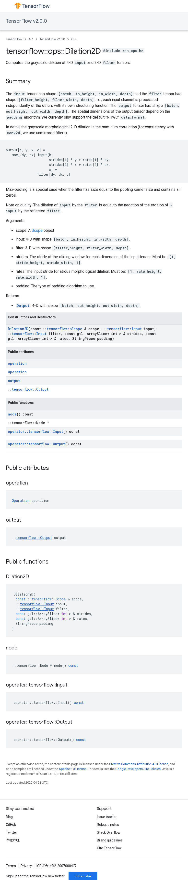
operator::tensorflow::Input (35, 431)
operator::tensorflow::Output (36, 444)
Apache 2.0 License (72, 769)
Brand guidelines (110, 840)
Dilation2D (18, 328)
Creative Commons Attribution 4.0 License (138, 764)
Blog (9, 817)
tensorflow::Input (124, 328)
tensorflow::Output (30, 389)
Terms (11, 866)
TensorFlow (14, 39)
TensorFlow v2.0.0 (26, 21)
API (31, 39)
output (14, 380)
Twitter (11, 832)
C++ (74, 39)
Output (23, 305)
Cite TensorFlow (109, 848)
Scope (37, 230)
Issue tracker (107, 817)
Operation (17, 372)
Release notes (108, 825)
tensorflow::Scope (64, 328)
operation (17, 363)
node (12, 414)
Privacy (26, 866)
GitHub (11, 825)
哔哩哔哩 (13, 840)
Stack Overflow (108, 832)
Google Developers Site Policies (138, 769)
